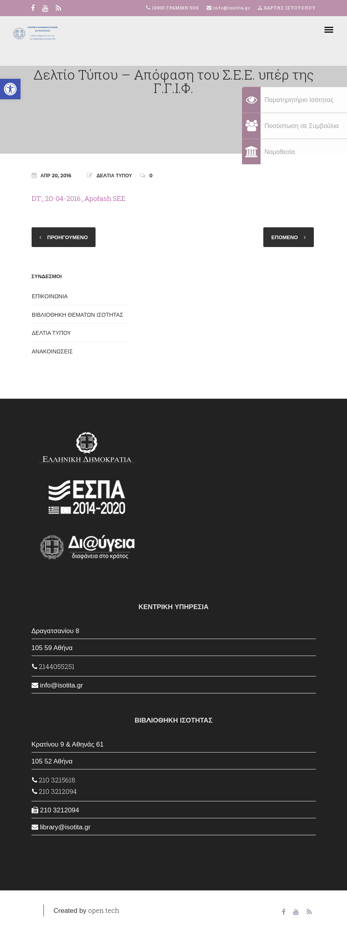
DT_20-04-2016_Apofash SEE (79, 198)
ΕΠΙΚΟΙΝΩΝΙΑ (50, 296)
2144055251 (53, 666)
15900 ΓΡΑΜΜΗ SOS (175, 8)
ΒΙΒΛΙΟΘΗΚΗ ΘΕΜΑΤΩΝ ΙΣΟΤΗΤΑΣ (78, 315)
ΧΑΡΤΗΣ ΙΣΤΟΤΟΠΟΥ (287, 8)
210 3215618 (53, 779)
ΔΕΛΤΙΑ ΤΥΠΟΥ (114, 175)
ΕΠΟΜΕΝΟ (284, 237)
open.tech (103, 910)
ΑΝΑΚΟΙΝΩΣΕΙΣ (52, 351)
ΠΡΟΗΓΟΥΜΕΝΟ (67, 237)
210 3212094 (54, 791)
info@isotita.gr (231, 8)
